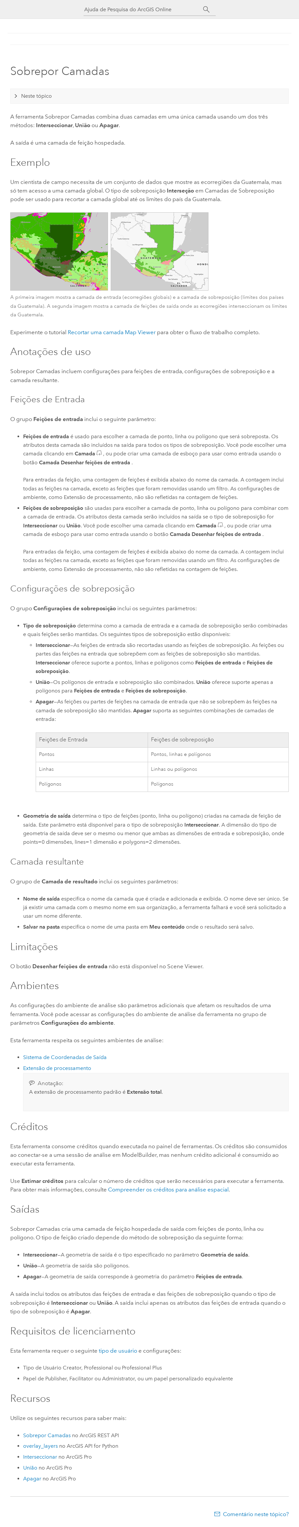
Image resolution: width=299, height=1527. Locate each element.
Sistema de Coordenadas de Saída (65, 1057)
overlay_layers (40, 1446)
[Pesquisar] (207, 9)
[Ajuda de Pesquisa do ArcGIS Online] (144, 9)
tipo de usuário (118, 1350)
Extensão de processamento (57, 1068)
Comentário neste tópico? (256, 1514)
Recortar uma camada (112, 332)
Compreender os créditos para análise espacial (168, 1189)
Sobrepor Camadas (47, 1435)
